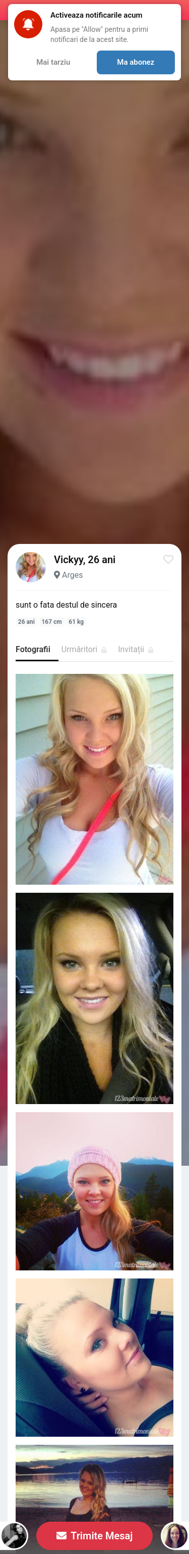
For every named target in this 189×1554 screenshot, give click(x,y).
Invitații (136, 649)
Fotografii (33, 649)
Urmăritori (84, 649)
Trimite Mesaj (94, 1536)
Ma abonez (135, 62)
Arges (72, 575)
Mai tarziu (53, 62)
